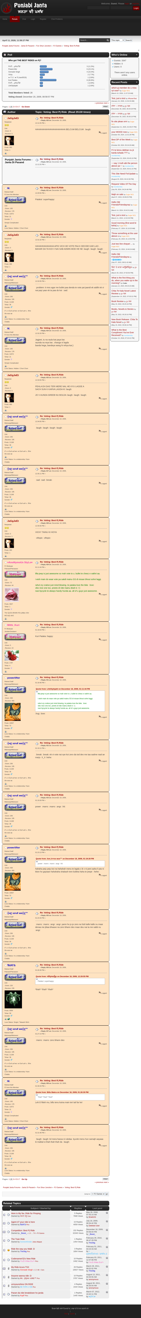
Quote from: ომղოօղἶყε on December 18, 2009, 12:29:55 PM (62, 976)
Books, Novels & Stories (122, 309)
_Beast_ (23, 1233)
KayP (22, 1295)
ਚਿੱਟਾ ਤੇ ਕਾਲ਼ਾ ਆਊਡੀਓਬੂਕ (121, 267)
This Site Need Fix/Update (123, 173)
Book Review (117, 301)
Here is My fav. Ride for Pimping (26, 1213)
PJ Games (40, 1233)
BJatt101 (92, 1217)
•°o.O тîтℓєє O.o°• (27, 1261)
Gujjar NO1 (126, 91)
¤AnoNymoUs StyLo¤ (20, 562)
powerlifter (13, 677)
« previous (99, 103)
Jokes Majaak (37, 1242)
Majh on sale (117, 194)
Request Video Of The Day (123, 184)
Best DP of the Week (121, 139)
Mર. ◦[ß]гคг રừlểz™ (28, 1278)
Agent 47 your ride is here (23, 1222)
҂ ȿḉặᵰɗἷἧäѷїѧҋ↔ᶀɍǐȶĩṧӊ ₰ (96, 1252)
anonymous (93, 1279)
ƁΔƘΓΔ (11, 965)
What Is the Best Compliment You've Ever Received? (122, 332)
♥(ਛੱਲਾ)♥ (92, 1296)
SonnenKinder (26, 1242)
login (127, 3)
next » (106, 103)
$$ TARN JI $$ (26, 1287)
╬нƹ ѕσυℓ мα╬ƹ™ (17, 276)
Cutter (125, 283)
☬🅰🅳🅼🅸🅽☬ (116, 260)
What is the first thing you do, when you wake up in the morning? (124, 280)
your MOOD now (119, 132)
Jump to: (87, 1194)
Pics (27, 1224)
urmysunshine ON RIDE (22, 1284)
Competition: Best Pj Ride (23, 1230)
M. (8, 188)
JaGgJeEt (13, 118)
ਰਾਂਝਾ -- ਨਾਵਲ (116, 106)
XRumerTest (132, 98)
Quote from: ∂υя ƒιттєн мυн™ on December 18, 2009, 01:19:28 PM (65, 859)
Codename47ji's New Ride (23, 1258)
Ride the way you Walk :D (23, 1249)
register (135, 3)
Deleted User (94, 1226)
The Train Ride (18, 1239)
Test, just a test (118, 98)
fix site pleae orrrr (119, 121)
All (38, 1270)
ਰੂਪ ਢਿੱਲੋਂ (127, 106)
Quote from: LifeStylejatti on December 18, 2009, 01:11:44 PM (63, 689)
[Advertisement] (70, 28)
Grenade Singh (26, 1270)
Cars (29, 1216)
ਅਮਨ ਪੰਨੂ (23, 1216)
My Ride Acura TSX (20, 1267)
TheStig (92, 1243)
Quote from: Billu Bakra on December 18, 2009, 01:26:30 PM (62, 1092)
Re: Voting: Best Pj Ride (52, 118)
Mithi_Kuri (13, 625)
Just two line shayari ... (121, 244)
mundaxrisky (115, 155)
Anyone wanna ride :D (21, 1276)
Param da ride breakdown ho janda (27, 1293)
